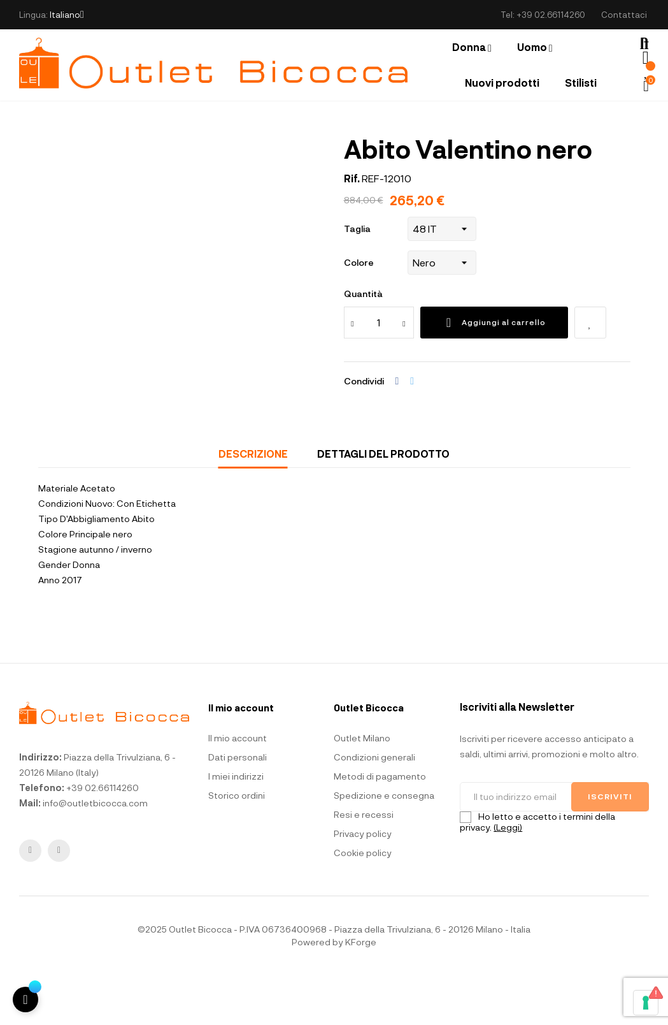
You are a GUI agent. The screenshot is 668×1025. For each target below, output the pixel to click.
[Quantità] (379, 373)
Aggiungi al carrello (494, 373)
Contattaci (624, 15)
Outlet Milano (362, 788)
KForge (360, 992)
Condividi (397, 431)
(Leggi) (508, 877)
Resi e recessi (364, 865)
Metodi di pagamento (380, 827)
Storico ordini (236, 846)
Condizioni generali (374, 808)
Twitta (412, 431)
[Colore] (442, 313)
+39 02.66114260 (550, 15)
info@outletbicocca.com (95, 853)
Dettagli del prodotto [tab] (383, 504)
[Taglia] (442, 279)
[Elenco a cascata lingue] (67, 15)
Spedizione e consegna (384, 846)
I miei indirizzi (236, 827)
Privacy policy (363, 884)
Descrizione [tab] (253, 504)
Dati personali (237, 808)
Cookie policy (363, 903)
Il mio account (237, 788)
